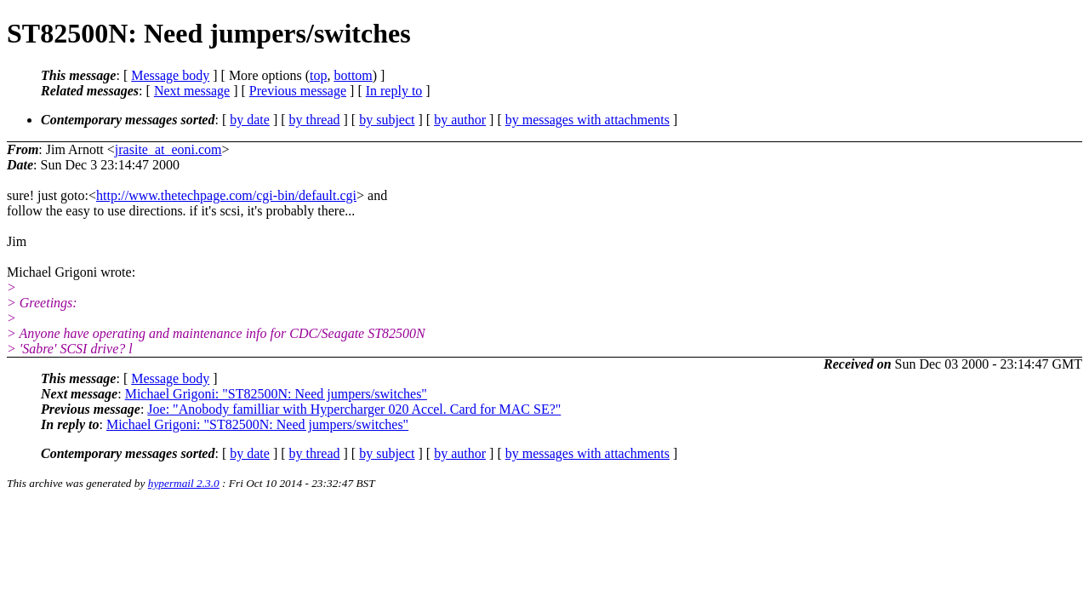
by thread (314, 119)
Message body (170, 75)
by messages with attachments (587, 119)
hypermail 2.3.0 (184, 483)
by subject (386, 119)
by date (250, 119)
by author (460, 119)
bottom (353, 75)
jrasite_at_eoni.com (168, 149)
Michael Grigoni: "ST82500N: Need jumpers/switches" (276, 394)
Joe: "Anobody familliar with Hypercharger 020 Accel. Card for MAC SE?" (354, 409)
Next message (192, 90)
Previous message (297, 90)
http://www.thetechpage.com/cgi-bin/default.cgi (226, 195)
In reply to (394, 90)
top (318, 75)
